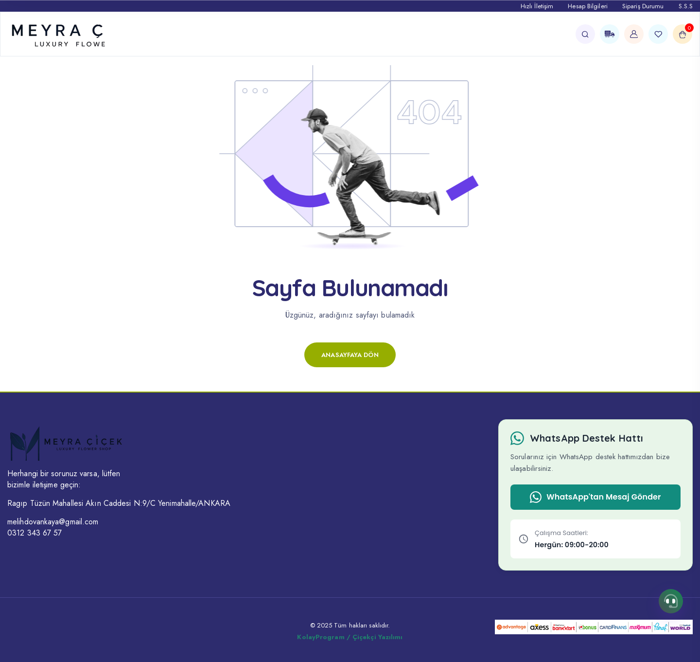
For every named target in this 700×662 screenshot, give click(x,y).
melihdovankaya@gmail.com (52, 521)
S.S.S (686, 6)
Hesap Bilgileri (588, 6)
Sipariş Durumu (643, 6)
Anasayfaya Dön (349, 354)
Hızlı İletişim (537, 6)
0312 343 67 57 (34, 532)
